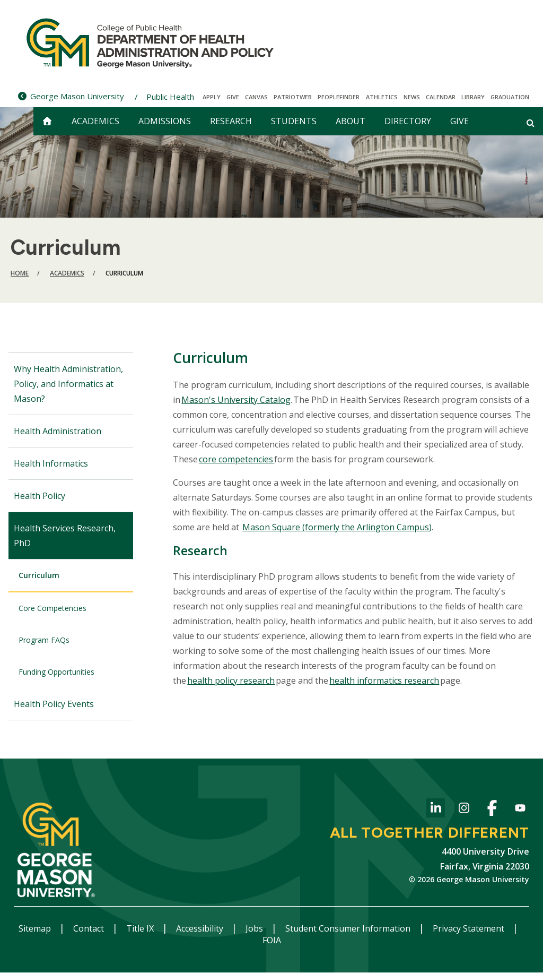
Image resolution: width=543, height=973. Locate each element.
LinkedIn (435, 809)
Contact (89, 928)
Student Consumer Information (349, 928)
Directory (407, 121)
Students (294, 121)
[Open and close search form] (530, 122)
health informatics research (384, 680)
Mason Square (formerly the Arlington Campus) (337, 527)
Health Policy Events (54, 704)
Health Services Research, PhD (65, 535)
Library (473, 97)
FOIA (271, 940)
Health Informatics (51, 463)
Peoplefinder (339, 97)
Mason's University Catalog (236, 400)
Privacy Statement (469, 928)
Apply (212, 97)
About (350, 121)
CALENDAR (441, 97)
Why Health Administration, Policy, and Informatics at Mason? (68, 383)
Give (232, 97)
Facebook (492, 809)
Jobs (255, 928)
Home (20, 273)
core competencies (236, 459)
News (412, 97)
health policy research (231, 680)
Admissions (164, 121)
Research (231, 121)
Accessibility (200, 928)
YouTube (520, 809)
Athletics (382, 97)
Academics (95, 121)
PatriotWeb (293, 97)
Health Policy (39, 496)
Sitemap (36, 928)
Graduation (510, 97)
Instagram (463, 809)
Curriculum (39, 575)
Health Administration (57, 431)
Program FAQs (44, 640)
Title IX (141, 928)
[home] (47, 121)
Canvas (256, 97)
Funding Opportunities (56, 672)
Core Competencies (52, 608)
